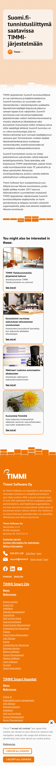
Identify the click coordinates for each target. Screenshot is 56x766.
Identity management (14, 611)
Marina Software (11, 658)
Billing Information (13, 546)
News (6, 590)
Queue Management (13, 655)
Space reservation (12, 668)
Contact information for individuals (21, 542)
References (9, 594)
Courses (7, 664)
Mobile (6, 631)
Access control (10, 601)
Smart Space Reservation (15, 634)
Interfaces (8, 608)
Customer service (12, 539)
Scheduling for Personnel (16, 628)
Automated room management (18, 700)
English (18, 576)
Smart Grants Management (16, 625)
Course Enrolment (12, 621)
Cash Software (10, 661)
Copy (38, 553)
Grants (6, 641)
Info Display (9, 638)
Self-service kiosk (12, 713)
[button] (52, 723)
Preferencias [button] (9, 744)
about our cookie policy (38, 738)
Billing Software (11, 651)
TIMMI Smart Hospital (19, 679)
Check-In (7, 696)
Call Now (30, 553)
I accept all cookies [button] (18, 759)
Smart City (8, 605)
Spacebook (8, 615)
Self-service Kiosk (12, 618)
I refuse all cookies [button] (17, 751)
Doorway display (11, 648)
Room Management (13, 720)
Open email (36, 559)
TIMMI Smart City (16, 584)
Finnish (7, 576)
